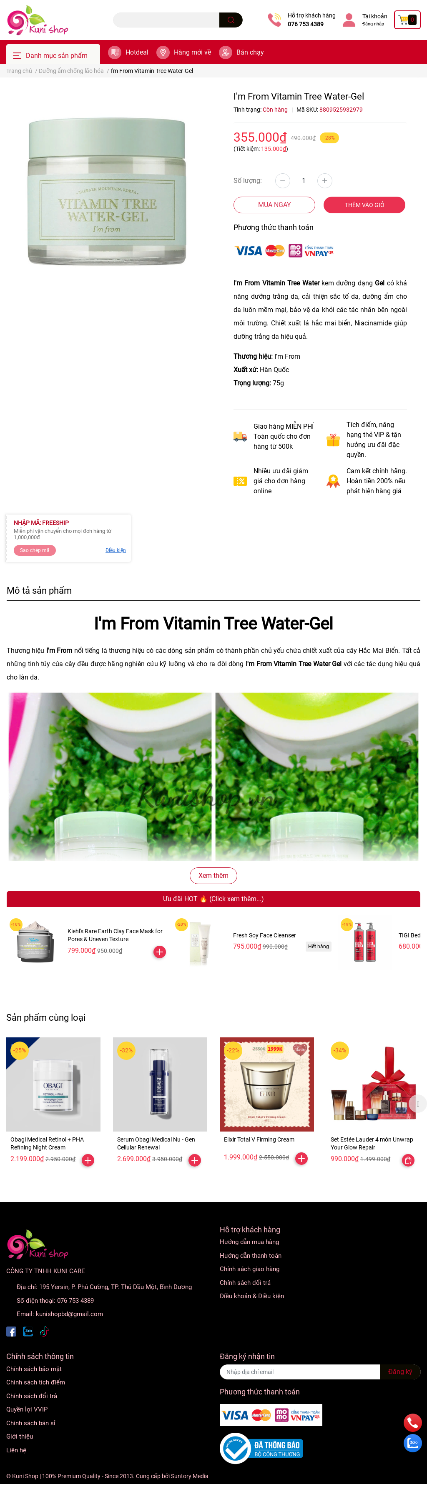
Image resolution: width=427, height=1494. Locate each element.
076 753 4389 (306, 24)
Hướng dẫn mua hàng (249, 1242)
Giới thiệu (19, 1436)
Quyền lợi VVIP (27, 1409)
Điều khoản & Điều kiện (252, 1296)
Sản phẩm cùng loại (45, 1017)
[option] (53, 1104)
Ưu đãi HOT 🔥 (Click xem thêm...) (213, 899)
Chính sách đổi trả (245, 1283)
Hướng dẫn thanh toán (250, 1255)
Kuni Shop (25, 1476)
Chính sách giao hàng (249, 1269)
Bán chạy (250, 52)
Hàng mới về (192, 52)
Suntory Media (189, 1476)
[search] (231, 19)
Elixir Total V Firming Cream (259, 1139)
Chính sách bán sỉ (30, 1423)
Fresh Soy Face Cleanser (264, 935)
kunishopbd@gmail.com (69, 1314)
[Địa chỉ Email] (320, 1371)
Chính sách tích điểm (35, 1382)
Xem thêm (213, 875)
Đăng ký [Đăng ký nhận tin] (400, 1372)
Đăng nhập (373, 24)
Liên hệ (16, 1450)
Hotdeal (137, 52)
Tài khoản (374, 16)
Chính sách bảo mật (34, 1369)
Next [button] (418, 1103)
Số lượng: (248, 181)
